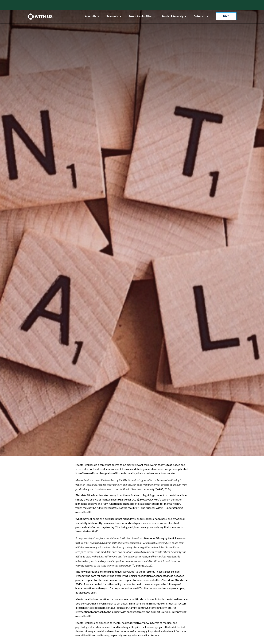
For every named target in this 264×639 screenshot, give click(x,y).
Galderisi (125, 499)
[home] (40, 16)
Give (226, 16)
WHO (160, 489)
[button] (92, 16)
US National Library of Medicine (160, 538)
